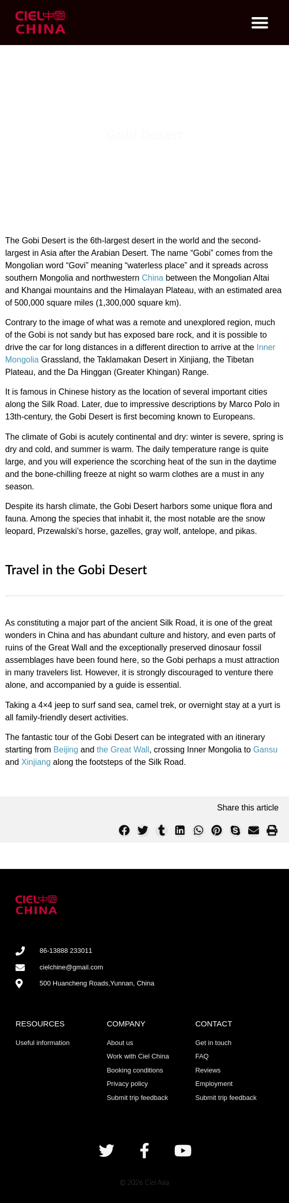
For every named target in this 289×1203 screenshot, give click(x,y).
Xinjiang (36, 762)
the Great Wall (123, 749)
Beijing (65, 749)
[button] (260, 22)
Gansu (265, 749)
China (152, 277)
